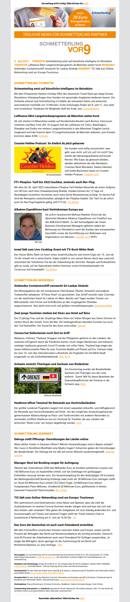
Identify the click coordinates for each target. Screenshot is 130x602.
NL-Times (61, 490)
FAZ (61, 356)
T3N (59, 544)
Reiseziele (108, 64)
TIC (74, 517)
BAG (83, 384)
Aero (79, 422)
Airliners (43, 136)
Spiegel (82, 325)
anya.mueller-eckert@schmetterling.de (47, 573)
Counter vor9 (91, 174)
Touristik (39, 61)
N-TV (67, 356)
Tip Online (73, 202)
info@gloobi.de (20, 566)
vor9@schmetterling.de (46, 557)
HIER (86, 3)
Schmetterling (91, 108)
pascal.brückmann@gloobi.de (72, 580)
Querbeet (84, 68)
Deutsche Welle (103, 305)
